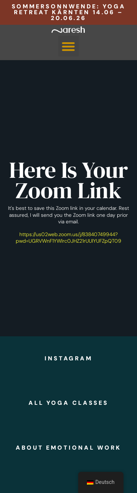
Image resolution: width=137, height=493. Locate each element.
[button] (68, 46)
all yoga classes (68, 403)
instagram (68, 358)
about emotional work (68, 447)
